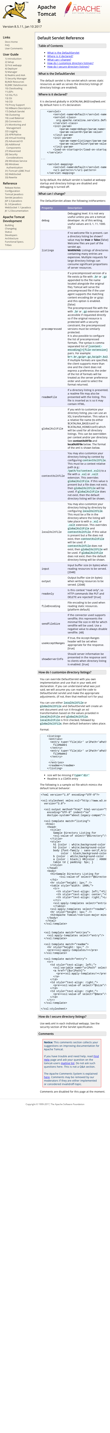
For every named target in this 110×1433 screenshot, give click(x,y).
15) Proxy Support (15, 104)
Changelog (10, 228)
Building (9, 225)
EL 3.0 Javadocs (13, 204)
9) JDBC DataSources (16, 85)
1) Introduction (13, 58)
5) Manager (11, 71)
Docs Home (11, 41)
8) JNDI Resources (14, 81)
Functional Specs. (14, 241)
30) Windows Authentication (14, 166)
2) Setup (9, 62)
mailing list (67, 1122)
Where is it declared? (60, 56)
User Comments (14, 48)
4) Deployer (11, 68)
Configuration (12, 191)
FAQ (7, 45)
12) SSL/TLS (11, 95)
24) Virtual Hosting (15, 137)
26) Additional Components (13, 146)
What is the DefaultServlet (63, 52)
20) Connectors (13, 121)
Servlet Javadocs (14, 197)
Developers (11, 235)
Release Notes (12, 187)
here (47, 1136)
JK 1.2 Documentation (16, 210)
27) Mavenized (13, 151)
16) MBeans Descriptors (18, 108)
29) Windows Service (16, 161)
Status (8, 231)
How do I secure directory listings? (68, 66)
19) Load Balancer (14, 118)
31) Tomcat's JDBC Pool (17, 170)
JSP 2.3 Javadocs (13, 200)
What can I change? (59, 59)
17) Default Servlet (15, 111)
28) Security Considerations (14, 156)
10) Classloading (13, 88)
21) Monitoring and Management (15, 126)
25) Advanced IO (14, 141)
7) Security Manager (16, 78)
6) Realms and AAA (15, 75)
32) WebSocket (13, 174)
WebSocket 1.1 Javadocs (18, 207)
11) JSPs (9, 91)
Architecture (11, 238)
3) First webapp (13, 65)
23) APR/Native (13, 134)
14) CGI (9, 101)
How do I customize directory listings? (70, 63)
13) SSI (8, 98)
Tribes (8, 245)
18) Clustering (12, 114)
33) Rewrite (11, 177)
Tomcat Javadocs (14, 194)
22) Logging (11, 131)
